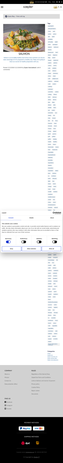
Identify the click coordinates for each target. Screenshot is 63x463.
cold (49, 78)
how (49, 149)
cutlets (56, 91)
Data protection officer (11, 384)
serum (49, 275)
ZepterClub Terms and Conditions (41, 377)
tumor (49, 323)
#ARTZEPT (50, 26)
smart (55, 286)
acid (54, 31)
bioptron (55, 55)
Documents (35, 394)
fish (49, 120)
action (49, 34)
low (53, 181)
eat (49, 110)
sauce (49, 273)
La (48, 175)
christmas (55, 73)
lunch (54, 183)
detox (49, 99)
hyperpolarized (51, 154)
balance (50, 47)
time (54, 315)
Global (48, 353)
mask (55, 186)
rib (57, 260)
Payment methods (31, 422)
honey (57, 147)
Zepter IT (37, 457)
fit (52, 120)
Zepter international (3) (52, 360)
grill (49, 136)
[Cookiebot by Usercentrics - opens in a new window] (54, 213)
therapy (56, 312)
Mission (7, 377)
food (55, 123)
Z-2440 (55, 338)
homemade (50, 147)
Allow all (51, 248)
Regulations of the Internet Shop (41, 374)
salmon (54, 267)
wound (49, 338)
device (54, 99)
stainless (56, 294)
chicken (54, 70)
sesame (55, 275)
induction (50, 157)
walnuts (50, 333)
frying (49, 131)
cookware (50, 89)
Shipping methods (31, 436)
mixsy (49, 202)
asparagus (55, 44)
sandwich (56, 270)
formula (50, 125)
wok (49, 336)
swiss (55, 304)
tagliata (55, 307)
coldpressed (55, 78)
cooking (50, 86)
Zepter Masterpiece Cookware (52, 344)
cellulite (54, 68)
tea (53, 309)
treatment (50, 320)
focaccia (50, 123)
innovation (50, 168)
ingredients (50, 162)
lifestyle (54, 178)
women (54, 336)
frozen (49, 128)
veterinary (50, 331)
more (54, 202)
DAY (49, 97)
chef (49, 70)
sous (49, 288)
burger (49, 60)
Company (8, 370)
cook (49, 83)
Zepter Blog (11, 16)
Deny (11, 248)
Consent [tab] (10, 217)
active (54, 34)
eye (56, 112)
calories (55, 62)
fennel (53, 118)
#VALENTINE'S (52, 28)
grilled (53, 136)
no (54, 210)
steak (49, 296)
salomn (49, 270)
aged (53, 36)
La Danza (54, 175)
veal (49, 325)
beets (49, 55)
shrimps (55, 281)
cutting (49, 94)
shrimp (49, 281)
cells (49, 68)
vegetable (54, 325)
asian (49, 44)
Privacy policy (35, 384)
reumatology (51, 260)
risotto (49, 265)
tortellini (53, 317)
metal (49, 199)
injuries (50, 165)
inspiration (50, 170)
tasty (49, 309)
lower (49, 183)
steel (54, 296)
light (49, 181)
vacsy (54, 323)
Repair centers (36, 390)
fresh (55, 125)
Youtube (9, 408)
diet (49, 102)
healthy (55, 141)
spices (54, 288)
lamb (49, 178)
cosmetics (50, 91)
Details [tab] (31, 217)
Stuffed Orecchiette (52, 302)
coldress (50, 81)
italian (56, 170)
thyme (49, 315)
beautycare (50, 52)
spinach (50, 291)
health (49, 141)
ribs (49, 262)
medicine (50, 194)
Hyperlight (50, 152)
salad (49, 267)
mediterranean (51, 196)
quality (49, 254)
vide (56, 331)
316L (49, 31)
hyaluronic (54, 149)
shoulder (55, 278)
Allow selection (31, 248)
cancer (49, 65)
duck (55, 107)
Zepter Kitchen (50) (52, 358)
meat (54, 189)
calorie (49, 62)
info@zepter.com (30, 452)
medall (49, 191)
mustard (50, 207)
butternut (56, 60)
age (49, 36)
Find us (7, 398)
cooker (54, 83)
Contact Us (8, 380)
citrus (49, 76)
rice (53, 262)
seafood (55, 273)
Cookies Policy (36, 387)
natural (56, 207)
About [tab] (52, 217)
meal (49, 189)
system (50, 307)
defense (54, 97)
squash (49, 294)
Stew (49, 299)
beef (57, 52)
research (55, 257)
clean (54, 76)
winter (55, 333)
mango (49, 186)
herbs (49, 144)
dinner (49, 104)
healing (54, 139)
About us (7, 374)
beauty (49, 49)
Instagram (9, 405)
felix (49, 118)
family (49, 115)
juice (49, 173)
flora (56, 120)
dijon (53, 102)
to (48, 317)
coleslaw (56, 81)
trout (56, 320)
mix (54, 199)
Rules (34, 370)
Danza (55, 94)
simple (49, 283)
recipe (49, 257)
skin (54, 283)
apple (56, 41)
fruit (54, 128)
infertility (50, 160)
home (54, 144)
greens (54, 133)
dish (54, 104)
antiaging (50, 39)
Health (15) (50, 355)
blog (49, 57)
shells (49, 278)
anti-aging (50, 41)
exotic (53, 110)
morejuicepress (51, 204)
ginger (54, 131)
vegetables (50, 328)
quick (55, 254)
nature (49, 210)
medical (55, 191)
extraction (50, 112)
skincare (50, 286)
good (49, 133)
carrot (54, 65)
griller (49, 139)
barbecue (56, 47)
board (53, 57)
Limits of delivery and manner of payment (43, 380)
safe (54, 265)
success (50, 304)
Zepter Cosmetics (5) (52, 356)
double (49, 107)
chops (49, 73)
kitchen (54, 173)
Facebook (9, 402)
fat (54, 115)
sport (55, 291)
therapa (50, 312)
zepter (49, 341)
